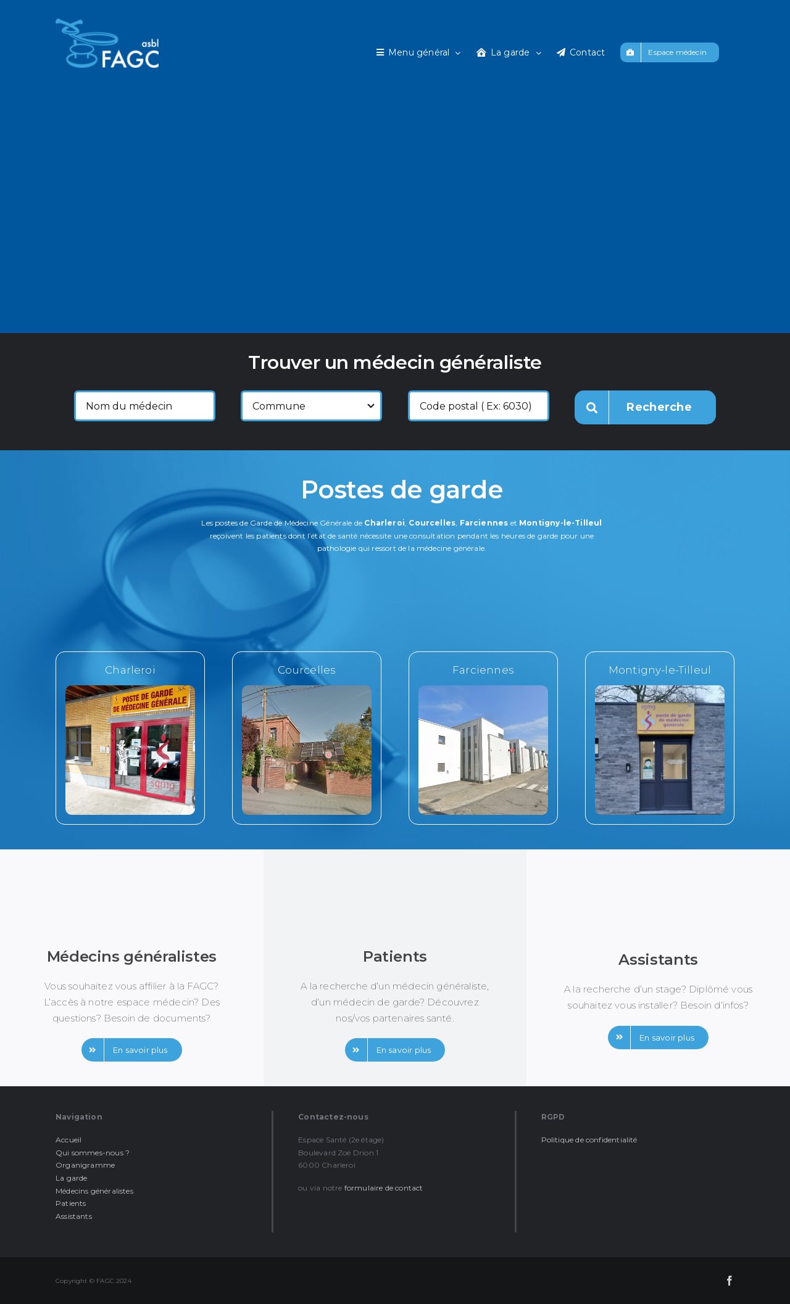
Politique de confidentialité (589, 1139)
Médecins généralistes (94, 1190)
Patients (71, 1203)
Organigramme (85, 1165)
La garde (71, 1177)
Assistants (74, 1216)
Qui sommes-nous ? (93, 1152)
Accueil (68, 1139)
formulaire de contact (383, 1187)
